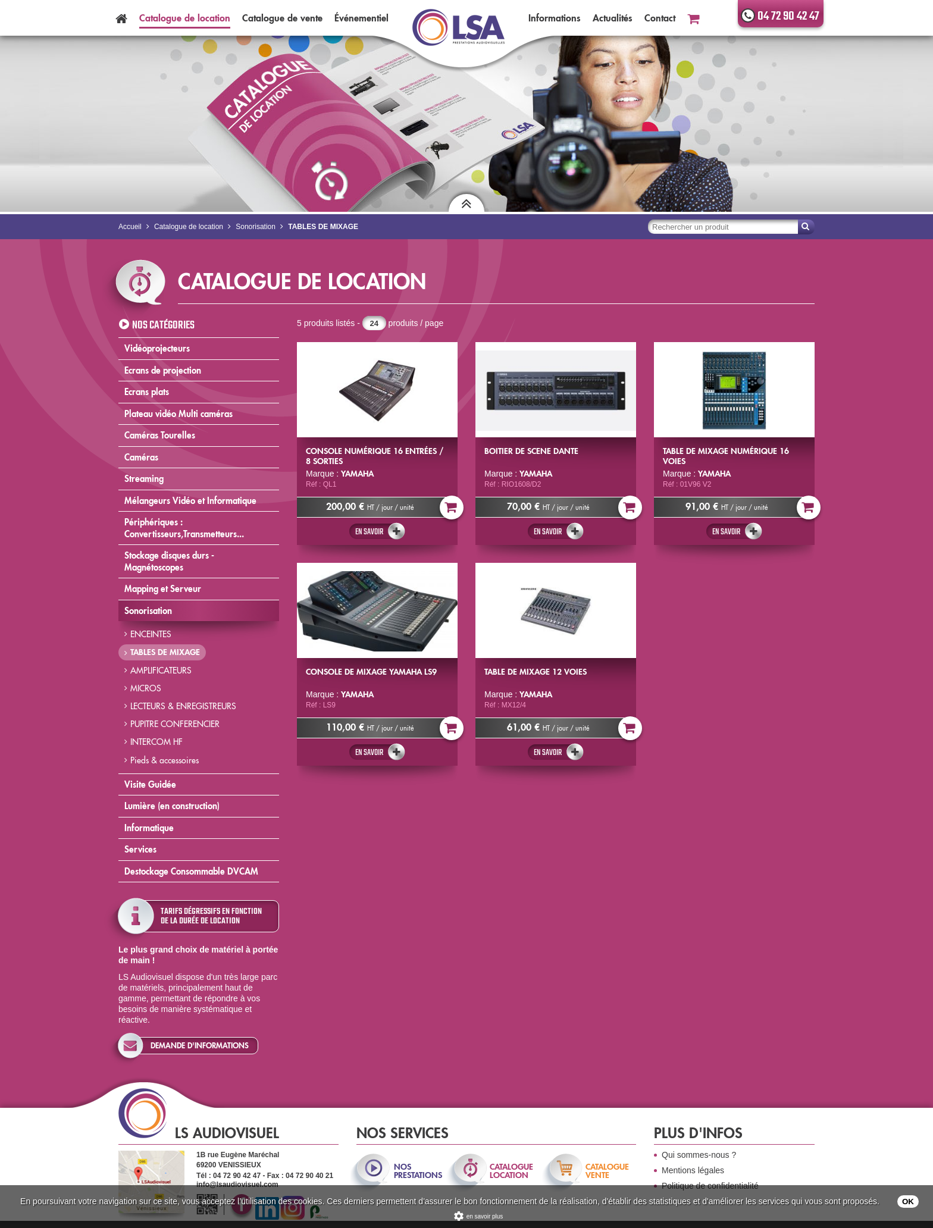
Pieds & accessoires (164, 760)
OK (908, 1201)
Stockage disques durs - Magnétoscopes (169, 561)
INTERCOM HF (156, 742)
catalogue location (511, 1170)
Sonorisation (148, 610)
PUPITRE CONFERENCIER (175, 724)
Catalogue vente (282, 18)
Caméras (141, 457)
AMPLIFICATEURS (161, 670)
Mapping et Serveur (162, 588)
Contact (659, 18)
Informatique (149, 828)
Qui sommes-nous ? (699, 1155)
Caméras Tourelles (159, 435)
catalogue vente (607, 1170)
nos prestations (417, 1170)
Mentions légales (693, 1170)
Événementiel (361, 18)
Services (140, 849)
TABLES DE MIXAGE (165, 652)
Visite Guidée (150, 784)
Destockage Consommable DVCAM (191, 871)
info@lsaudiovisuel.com (237, 1184)
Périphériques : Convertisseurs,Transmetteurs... (184, 528)
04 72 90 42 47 (788, 16)
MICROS (145, 688)
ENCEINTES (150, 634)
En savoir (369, 532)
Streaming (144, 478)
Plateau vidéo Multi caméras (178, 413)
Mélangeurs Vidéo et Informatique (190, 500)
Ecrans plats (146, 391)
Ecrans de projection (162, 370)
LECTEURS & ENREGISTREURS (183, 706)
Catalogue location (184, 18)
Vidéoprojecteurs (157, 348)
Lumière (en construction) (172, 806)
